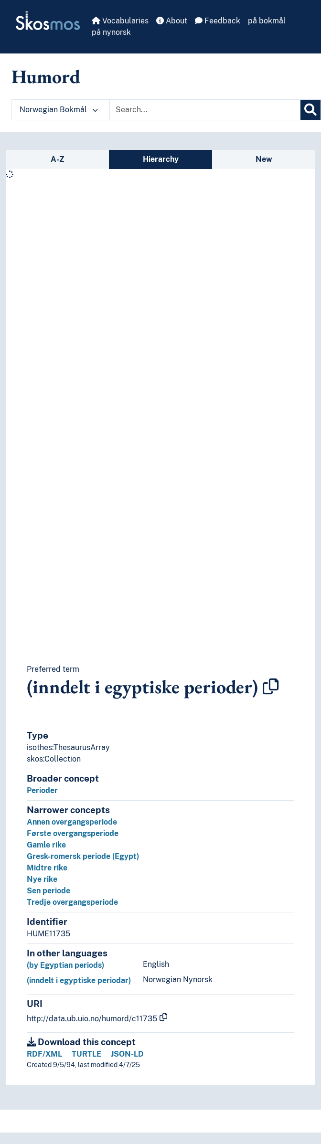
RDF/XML (44, 1054)
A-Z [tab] (57, 159)
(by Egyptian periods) (65, 965)
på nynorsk (111, 32)
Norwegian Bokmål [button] (59, 109)
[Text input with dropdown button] (204, 109)
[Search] (310, 109)
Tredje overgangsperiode (72, 902)
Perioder (42, 790)
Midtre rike (47, 867)
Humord (45, 76)
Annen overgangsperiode (72, 821)
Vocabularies (120, 20)
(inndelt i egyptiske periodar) (79, 980)
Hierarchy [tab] (161, 159)
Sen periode (48, 890)
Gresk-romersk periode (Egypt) (83, 856)
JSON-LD (127, 1054)
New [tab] (264, 159)
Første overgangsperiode (72, 833)
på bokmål (267, 20)
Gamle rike (46, 844)
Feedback (217, 20)
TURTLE (86, 1054)
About (171, 20)
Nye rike (42, 879)
